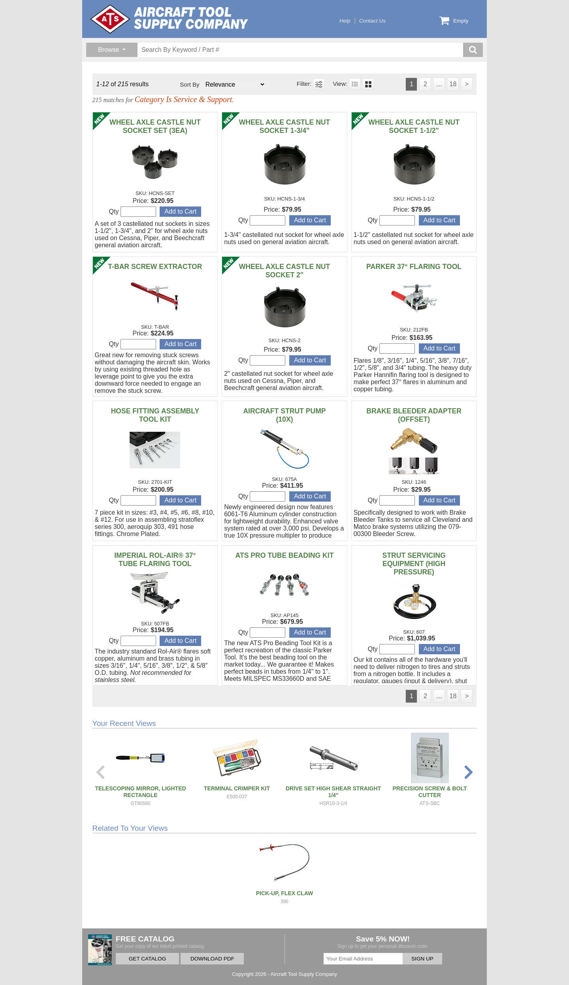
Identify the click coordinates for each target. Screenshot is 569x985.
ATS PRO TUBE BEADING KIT (285, 555)
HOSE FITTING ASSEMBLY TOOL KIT (155, 415)
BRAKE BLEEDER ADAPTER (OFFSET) (414, 415)
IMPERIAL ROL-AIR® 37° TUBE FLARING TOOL (155, 559)
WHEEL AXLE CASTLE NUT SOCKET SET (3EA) (155, 126)
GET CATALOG (147, 959)
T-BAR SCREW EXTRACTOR (155, 267)
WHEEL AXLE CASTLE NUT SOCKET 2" (284, 271)
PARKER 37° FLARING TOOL (414, 267)
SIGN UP (422, 959)
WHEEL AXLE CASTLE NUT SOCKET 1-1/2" (414, 126)
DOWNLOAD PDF (212, 959)
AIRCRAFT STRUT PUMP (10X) (284, 415)
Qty (132, 211)
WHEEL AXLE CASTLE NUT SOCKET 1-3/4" (284, 126)
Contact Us (372, 21)
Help (344, 21)
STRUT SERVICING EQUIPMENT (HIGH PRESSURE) (414, 563)
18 (452, 84)
